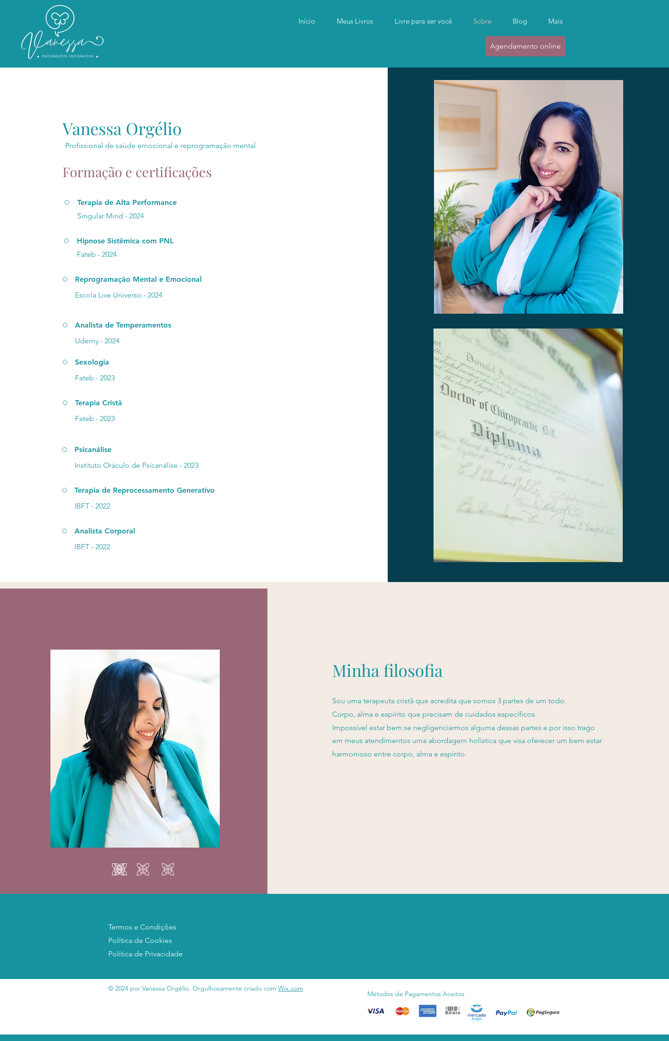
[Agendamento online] (525, 46)
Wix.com (290, 988)
